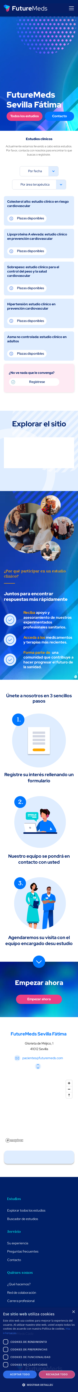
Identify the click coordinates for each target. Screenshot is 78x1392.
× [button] (73, 1312)
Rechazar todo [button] (57, 1374)
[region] (39, 1111)
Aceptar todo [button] (20, 1374)
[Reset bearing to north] (69, 1095)
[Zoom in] (69, 1083)
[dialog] (39, 1350)
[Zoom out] (69, 1089)
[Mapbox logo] (14, 1140)
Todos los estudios (24, 116)
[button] (71, 8)
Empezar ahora (39, 999)
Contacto (59, 116)
